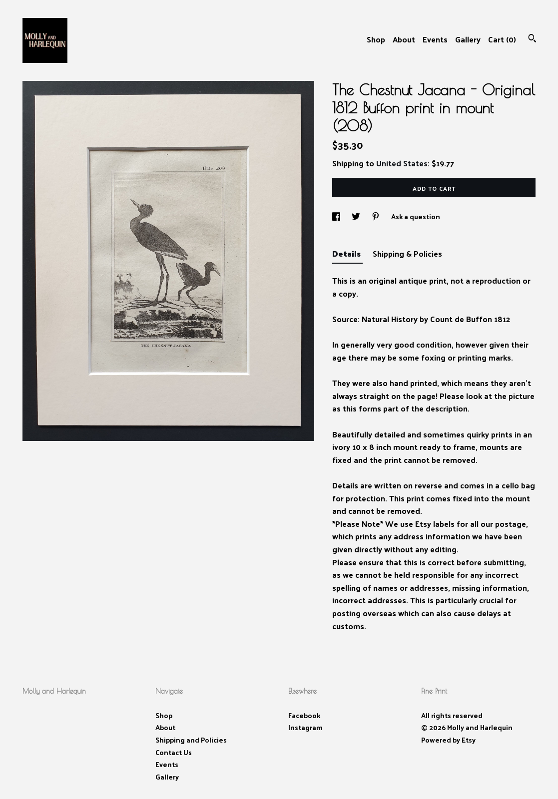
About (404, 39)
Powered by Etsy (448, 740)
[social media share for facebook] (337, 216)
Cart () (502, 39)
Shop (376, 39)
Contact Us (173, 752)
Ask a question (415, 216)
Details (347, 253)
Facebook (304, 715)
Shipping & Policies (407, 253)
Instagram (305, 727)
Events (435, 39)
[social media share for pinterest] (376, 216)
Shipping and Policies (191, 740)
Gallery (468, 39)
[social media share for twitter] (357, 216)
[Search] (532, 39)
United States (402, 163)
